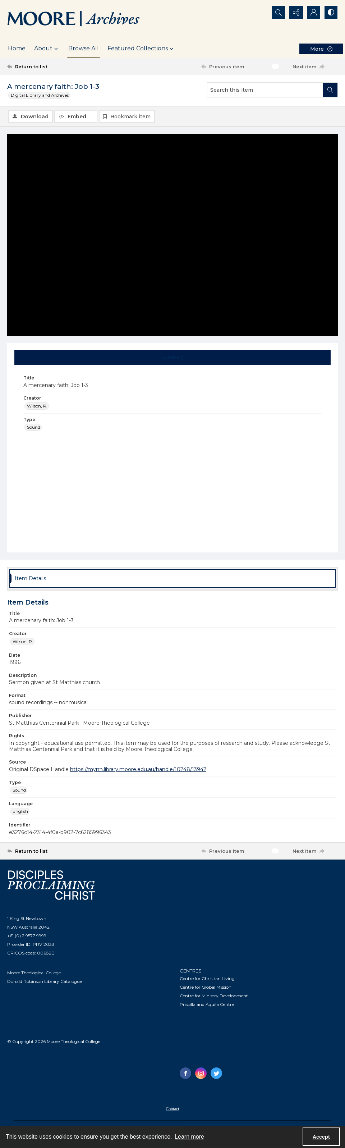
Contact (172, 1108)
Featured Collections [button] (141, 48)
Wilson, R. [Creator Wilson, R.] (37, 406)
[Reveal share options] (295, 12)
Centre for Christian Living (207, 978)
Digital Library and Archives (40, 95)
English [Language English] (20, 811)
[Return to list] (51, 66)
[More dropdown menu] (321, 49)
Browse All (83, 48)
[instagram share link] (201, 1073)
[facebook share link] (185, 1073)
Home (17, 48)
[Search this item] (265, 90)
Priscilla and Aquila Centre (207, 1004)
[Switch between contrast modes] (330, 12)
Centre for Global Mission (205, 987)
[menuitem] (172, 1108)
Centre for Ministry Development (214, 995)
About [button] (47, 48)
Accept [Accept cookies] (321, 1137)
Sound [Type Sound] (33, 427)
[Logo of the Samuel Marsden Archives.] (73, 19)
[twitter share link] (216, 1073)
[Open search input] (277, 12)
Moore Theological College (34, 973)
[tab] (172, 357)
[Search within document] (330, 90)
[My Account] (312, 12)
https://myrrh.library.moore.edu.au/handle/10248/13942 (138, 769)
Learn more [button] (189, 1137)
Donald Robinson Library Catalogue (44, 981)
